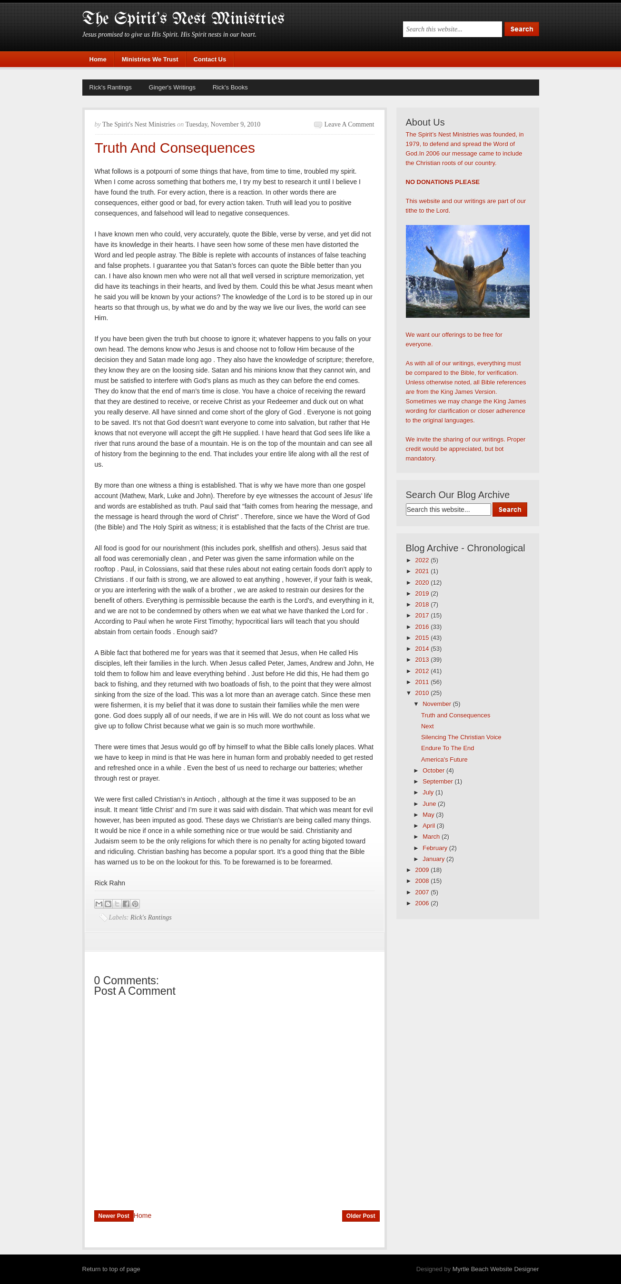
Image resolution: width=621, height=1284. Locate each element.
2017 (423, 615)
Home (98, 59)
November (438, 703)
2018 (423, 604)
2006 (423, 903)
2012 (423, 671)
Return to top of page (111, 1269)
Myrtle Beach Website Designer (496, 1269)
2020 (423, 582)
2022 (423, 560)
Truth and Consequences (456, 715)
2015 (423, 637)
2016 (423, 626)
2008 (423, 880)
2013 (423, 659)
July (429, 792)
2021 (423, 571)
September (438, 781)
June (430, 803)
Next (427, 726)
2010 (423, 692)
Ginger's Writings (172, 87)
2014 (423, 648)
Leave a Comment (350, 124)
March (432, 836)
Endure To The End (447, 748)
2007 (423, 892)
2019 (423, 593)
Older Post (360, 1216)
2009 (423, 869)
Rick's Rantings (110, 87)
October (434, 770)
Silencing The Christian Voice (461, 737)
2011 (423, 682)
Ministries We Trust (150, 59)
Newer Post (114, 1216)
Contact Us (210, 59)
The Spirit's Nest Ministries (183, 19)
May (429, 814)
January (434, 859)
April (430, 825)
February (436, 848)
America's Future (444, 759)
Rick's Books (230, 87)
